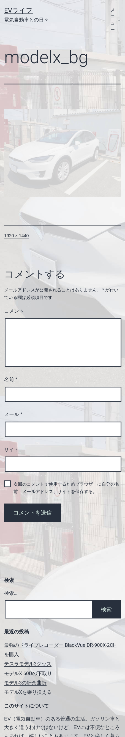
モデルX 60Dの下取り (28, 673)
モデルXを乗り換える (28, 692)
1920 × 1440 (16, 235)
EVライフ (18, 10)
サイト (11, 449)
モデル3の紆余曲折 (25, 683)
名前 (10, 379)
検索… (11, 593)
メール (13, 414)
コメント (14, 311)
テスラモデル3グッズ (27, 664)
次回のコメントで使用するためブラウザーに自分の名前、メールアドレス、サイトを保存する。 (66, 488)
